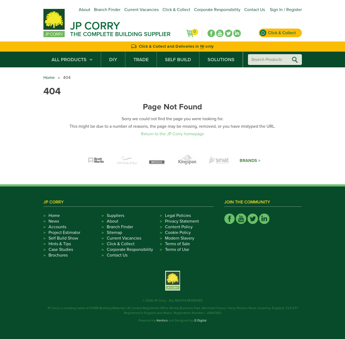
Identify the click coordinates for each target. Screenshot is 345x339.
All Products (72, 60)
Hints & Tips (60, 244)
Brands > (250, 160)
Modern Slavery (179, 238)
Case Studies (61, 249)
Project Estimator (64, 232)
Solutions (221, 60)
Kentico (162, 320)
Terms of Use (177, 249)
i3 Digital (200, 320)
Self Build (178, 60)
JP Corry (95, 25)
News (54, 221)
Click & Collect (176, 9)
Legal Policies (178, 215)
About (84, 9)
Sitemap (114, 232)
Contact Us (254, 9)
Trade (141, 60)
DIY (113, 60)
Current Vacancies (141, 9)
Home (49, 77)
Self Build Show (63, 238)
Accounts (57, 227)
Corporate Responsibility (217, 9)
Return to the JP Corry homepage (172, 134)
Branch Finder (107, 9)
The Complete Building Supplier (120, 34)
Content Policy (179, 227)
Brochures (58, 255)
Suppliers (115, 215)
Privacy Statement (182, 221)
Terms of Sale (177, 244)
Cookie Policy (178, 232)
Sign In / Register (286, 9)
